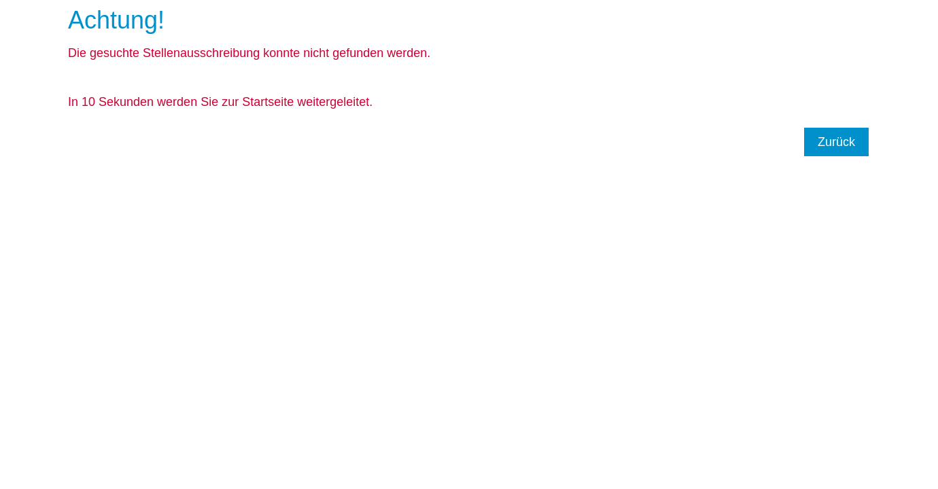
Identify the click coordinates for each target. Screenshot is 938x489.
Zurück (836, 142)
